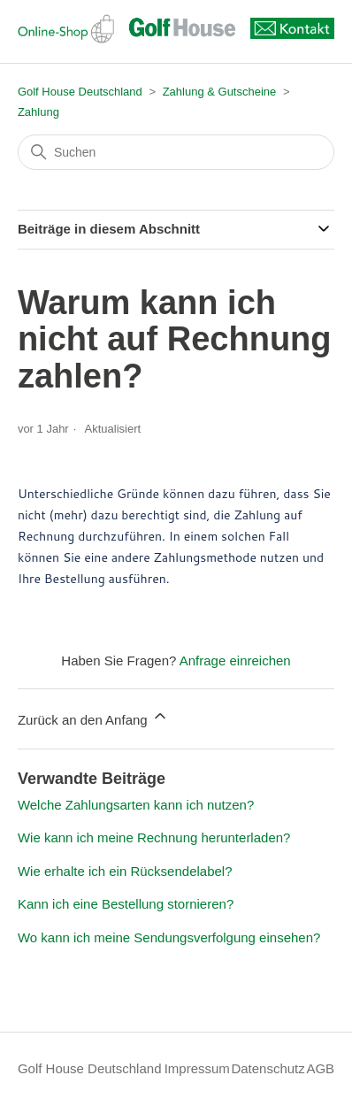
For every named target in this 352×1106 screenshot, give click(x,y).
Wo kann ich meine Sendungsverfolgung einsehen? (169, 937)
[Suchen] (176, 152)
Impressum (197, 1068)
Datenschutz (267, 1068)
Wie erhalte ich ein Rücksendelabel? (125, 871)
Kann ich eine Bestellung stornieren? (125, 903)
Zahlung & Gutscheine (220, 91)
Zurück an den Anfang (93, 717)
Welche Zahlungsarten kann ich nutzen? (136, 804)
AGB (320, 1068)
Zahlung (38, 112)
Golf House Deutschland (80, 91)
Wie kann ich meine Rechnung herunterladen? (154, 837)
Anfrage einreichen (235, 660)
